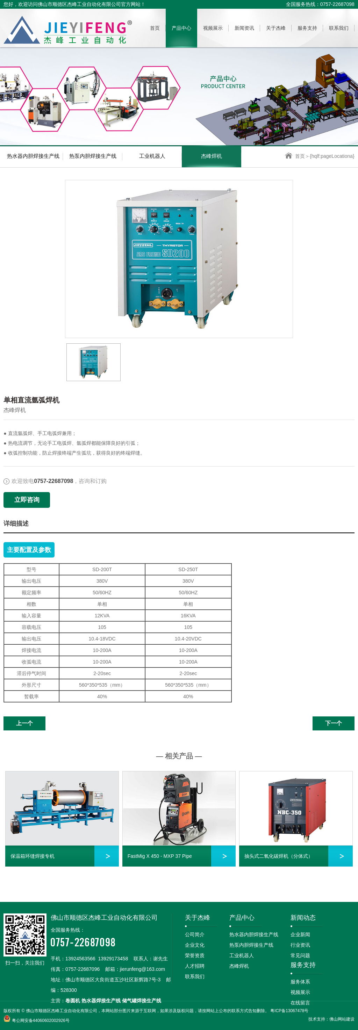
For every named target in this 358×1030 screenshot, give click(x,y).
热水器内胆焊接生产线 (33, 156)
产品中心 (242, 917)
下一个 (333, 723)
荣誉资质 (195, 955)
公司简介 (195, 934)
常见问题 (300, 955)
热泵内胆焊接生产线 (92, 156)
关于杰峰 (197, 917)
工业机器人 (152, 156)
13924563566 (80, 958)
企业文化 (195, 945)
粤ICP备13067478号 (289, 1010)
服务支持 (303, 964)
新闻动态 (303, 917)
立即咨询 (27, 499)
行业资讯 (300, 945)
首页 (295, 156)
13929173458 (113, 958)
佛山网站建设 (342, 1019)
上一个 (24, 723)
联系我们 (195, 976)
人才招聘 (195, 966)
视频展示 (300, 992)
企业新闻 (300, 934)
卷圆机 (72, 1000)
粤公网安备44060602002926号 (41, 1020)
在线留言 (300, 1003)
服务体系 (300, 982)
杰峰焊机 (211, 156)
